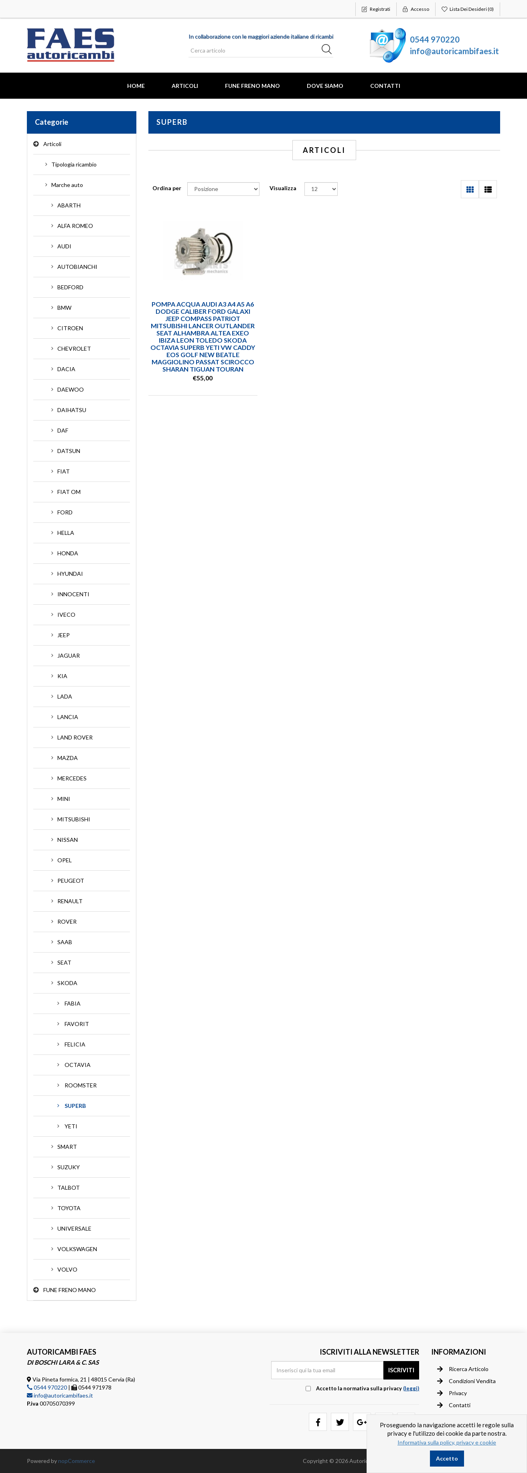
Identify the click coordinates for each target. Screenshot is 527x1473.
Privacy (452, 1393)
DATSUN (68, 450)
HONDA (67, 553)
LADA (64, 696)
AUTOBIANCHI (77, 266)
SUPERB (75, 1105)
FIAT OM (69, 491)
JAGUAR (68, 655)
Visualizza (283, 188)
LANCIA (67, 716)
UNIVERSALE (74, 1228)
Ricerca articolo (462, 1369)
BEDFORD (70, 287)
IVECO (66, 614)
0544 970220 (435, 39)
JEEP (63, 635)
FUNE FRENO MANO (252, 85)
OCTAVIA (78, 1064)
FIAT (63, 471)
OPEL (64, 860)
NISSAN (67, 839)
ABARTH (69, 205)
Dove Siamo (325, 85)
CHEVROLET (74, 348)
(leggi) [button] (411, 1388)
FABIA (73, 1003)
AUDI (64, 246)
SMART (67, 1146)
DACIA (66, 369)
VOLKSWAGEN (77, 1248)
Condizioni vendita (466, 1381)
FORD (65, 512)
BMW (64, 307)
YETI (71, 1126)
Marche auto (67, 184)
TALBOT (68, 1187)
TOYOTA (69, 1208)
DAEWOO (70, 389)
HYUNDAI (70, 573)
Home (136, 85)
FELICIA (75, 1044)
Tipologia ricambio (74, 164)
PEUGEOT (70, 880)
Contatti (385, 85)
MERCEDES (72, 778)
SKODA (67, 982)
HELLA (65, 532)
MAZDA (67, 757)
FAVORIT (77, 1023)
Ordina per (166, 188)
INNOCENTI (73, 594)
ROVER (67, 921)
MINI (63, 798)
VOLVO (67, 1269)
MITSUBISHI (73, 819)
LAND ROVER (75, 737)
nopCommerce (76, 1460)
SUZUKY (68, 1167)
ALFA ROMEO (75, 225)
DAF (62, 430)
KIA (62, 676)
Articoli (185, 85)
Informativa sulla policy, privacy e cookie (446, 1442)
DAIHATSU (71, 409)
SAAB (64, 942)
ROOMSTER (81, 1085)
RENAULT (70, 901)
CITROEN (70, 328)
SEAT (64, 962)
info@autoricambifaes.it (454, 51)
